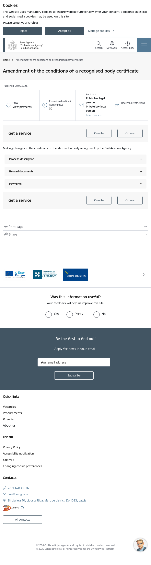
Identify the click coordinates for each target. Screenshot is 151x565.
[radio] (52, 313)
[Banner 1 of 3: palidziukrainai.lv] (15, 274)
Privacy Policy (11, 447)
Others (129, 133)
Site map (8, 460)
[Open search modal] (99, 46)
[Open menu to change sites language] (112, 45)
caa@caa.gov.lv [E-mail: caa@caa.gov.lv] (18, 494)
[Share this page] (75, 234)
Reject (23, 31)
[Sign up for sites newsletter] (74, 375)
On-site (99, 133)
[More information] (22, 507)
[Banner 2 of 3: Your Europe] (45, 274)
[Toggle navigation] (144, 45)
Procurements (12, 413)
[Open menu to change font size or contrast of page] (127, 46)
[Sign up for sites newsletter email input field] (74, 362)
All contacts (22, 519)
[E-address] (11, 507)
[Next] (143, 274)
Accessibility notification (18, 453)
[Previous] (7, 274)
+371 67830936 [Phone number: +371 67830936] (18, 488)
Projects (8, 419)
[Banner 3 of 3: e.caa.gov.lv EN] (75, 274)
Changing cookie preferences (22, 466)
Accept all (64, 31)
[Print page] (75, 226)
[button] (93, 115)
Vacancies (9, 407)
